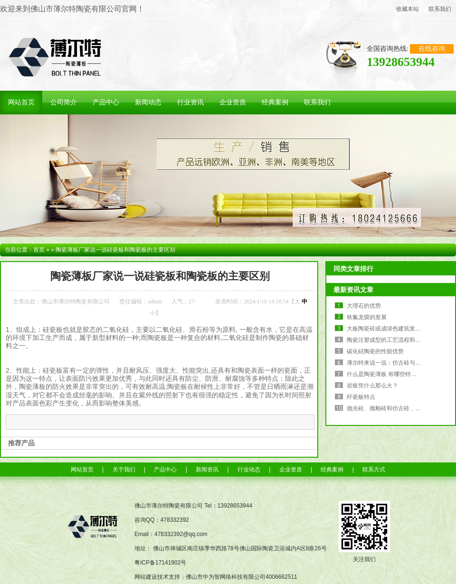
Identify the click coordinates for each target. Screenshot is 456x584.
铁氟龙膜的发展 (367, 317)
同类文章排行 (353, 269)
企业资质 (290, 469)
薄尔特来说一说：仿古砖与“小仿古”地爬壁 (400, 362)
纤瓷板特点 (361, 397)
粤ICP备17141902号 (160, 562)
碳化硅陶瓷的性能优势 (375, 351)
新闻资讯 (207, 469)
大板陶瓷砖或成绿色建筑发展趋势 (389, 328)
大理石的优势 (364, 305)
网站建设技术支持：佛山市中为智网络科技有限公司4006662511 (215, 577)
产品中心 (165, 469)
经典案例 (332, 469)
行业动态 (249, 469)
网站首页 (82, 469)
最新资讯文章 (353, 289)
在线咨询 (431, 48)
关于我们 (124, 469)
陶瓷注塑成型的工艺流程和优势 (387, 340)
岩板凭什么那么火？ (372, 385)
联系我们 (439, 9)
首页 (39, 249)
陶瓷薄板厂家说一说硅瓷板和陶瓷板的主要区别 (115, 249)
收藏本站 (407, 9)
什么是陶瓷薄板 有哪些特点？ (384, 374)
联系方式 (373, 469)
